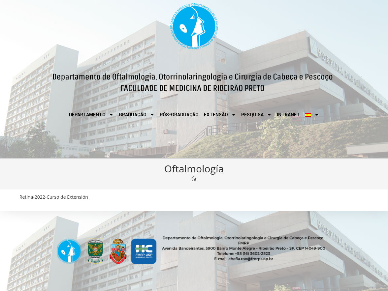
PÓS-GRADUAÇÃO (179, 114)
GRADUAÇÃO (136, 114)
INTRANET (288, 114)
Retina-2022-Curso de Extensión (53, 197)
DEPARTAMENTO (91, 114)
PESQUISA (256, 114)
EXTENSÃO (220, 114)
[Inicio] (194, 179)
